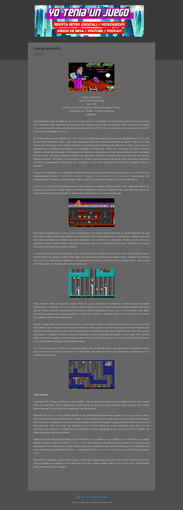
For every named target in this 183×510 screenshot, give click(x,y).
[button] (147, 49)
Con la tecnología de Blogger (91, 497)
